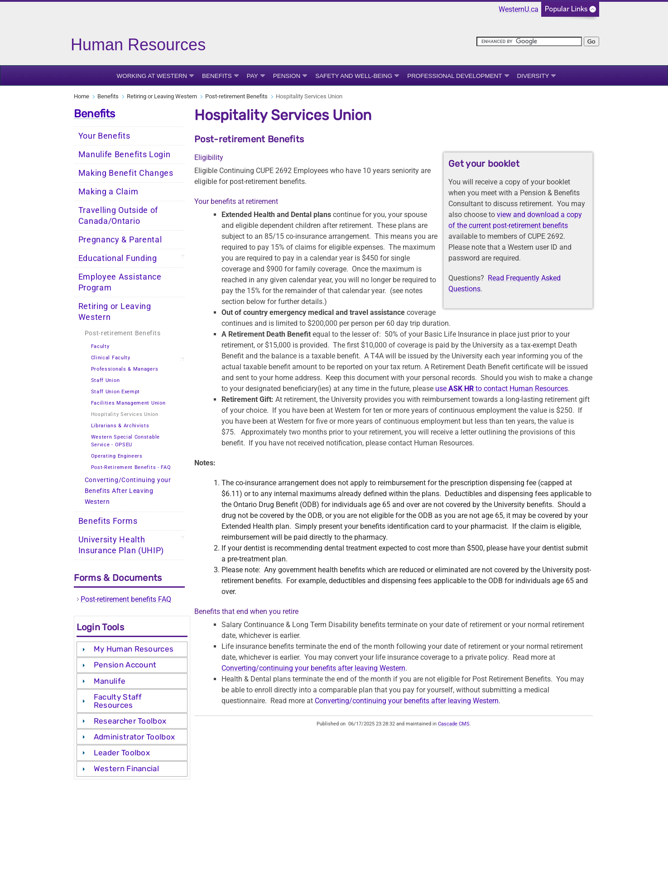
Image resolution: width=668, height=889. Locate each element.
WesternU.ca (518, 9)
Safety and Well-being (353, 75)
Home (81, 96)
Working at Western (152, 75)
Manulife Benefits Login (124, 154)
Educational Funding (117, 258)
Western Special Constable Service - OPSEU (125, 441)
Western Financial (126, 768)
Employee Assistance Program (120, 282)
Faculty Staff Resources (118, 701)
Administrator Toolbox (134, 736)
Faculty (100, 346)
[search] (529, 41)
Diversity (533, 75)
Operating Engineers (117, 456)
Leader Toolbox (122, 752)
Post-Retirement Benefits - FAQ (131, 467)
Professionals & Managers (125, 369)
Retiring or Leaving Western (162, 96)
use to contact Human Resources (501, 388)
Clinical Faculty (110, 358)
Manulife (109, 681)
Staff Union (105, 380)
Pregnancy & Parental (120, 239)
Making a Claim (108, 191)
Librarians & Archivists (120, 426)
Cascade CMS (454, 724)
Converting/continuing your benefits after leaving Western (313, 668)
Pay (252, 75)
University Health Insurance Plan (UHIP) (121, 545)
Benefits (217, 75)
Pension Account (125, 664)
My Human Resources (133, 648)
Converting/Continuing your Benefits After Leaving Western (128, 491)
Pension (286, 75)
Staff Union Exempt (115, 392)
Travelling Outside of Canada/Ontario (118, 216)
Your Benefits (104, 135)
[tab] (132, 649)
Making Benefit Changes (125, 173)
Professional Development (454, 75)
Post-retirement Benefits (236, 96)
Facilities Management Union (128, 403)
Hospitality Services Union (125, 414)
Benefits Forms (108, 521)
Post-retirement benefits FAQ (126, 599)
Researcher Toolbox (130, 720)
